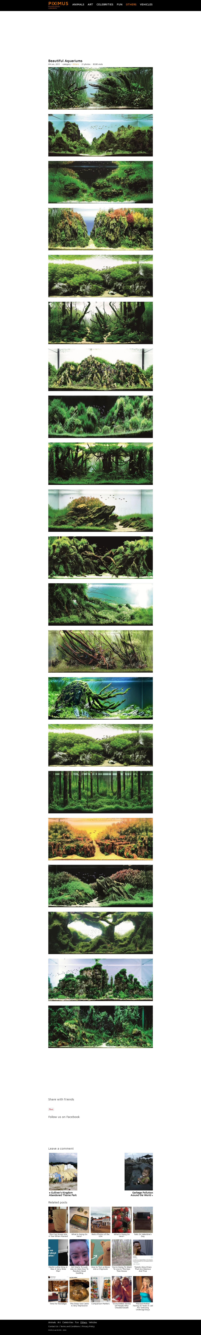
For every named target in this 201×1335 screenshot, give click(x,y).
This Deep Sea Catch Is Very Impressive (79, 1304)
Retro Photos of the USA (100, 1235)
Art (90, 4)
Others (131, 4)
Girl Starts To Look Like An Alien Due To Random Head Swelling (79, 1270)
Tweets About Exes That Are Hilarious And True (143, 1269)
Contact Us (53, 1326)
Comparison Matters (100, 1303)
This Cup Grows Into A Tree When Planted (58, 1235)
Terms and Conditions (70, 1326)
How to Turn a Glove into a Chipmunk (100, 1268)
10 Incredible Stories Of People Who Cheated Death (122, 1305)
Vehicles (146, 4)
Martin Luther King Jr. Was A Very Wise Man (58, 1269)
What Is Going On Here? (79, 1235)
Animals (78, 4)
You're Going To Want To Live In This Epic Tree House (122, 1269)
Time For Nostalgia (58, 1303)
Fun (119, 4)
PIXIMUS (58, 3)
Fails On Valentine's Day (143, 1235)
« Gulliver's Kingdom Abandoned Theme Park (63, 1194)
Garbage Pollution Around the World (142, 1194)
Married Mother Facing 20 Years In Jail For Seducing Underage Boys (143, 1306)
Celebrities (105, 4)
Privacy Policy (88, 1326)
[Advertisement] (100, 35)
